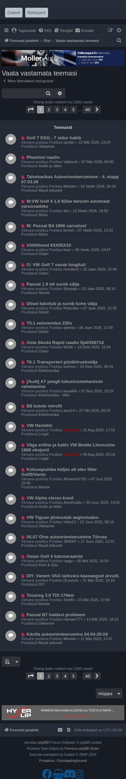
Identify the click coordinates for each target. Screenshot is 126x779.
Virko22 (70, 522)
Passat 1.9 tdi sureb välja (53, 284)
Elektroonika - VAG (54, 395)
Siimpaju (71, 289)
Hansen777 (73, 619)
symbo (69, 142)
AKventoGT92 (75, 479)
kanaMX (70, 391)
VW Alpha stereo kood (50, 497)
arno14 (69, 410)
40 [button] (87, 109)
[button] (30, 109)
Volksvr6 (71, 162)
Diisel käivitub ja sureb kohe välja (62, 303)
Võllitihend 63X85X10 (49, 245)
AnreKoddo (73, 502)
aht (66, 211)
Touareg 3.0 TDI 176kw (50, 595)
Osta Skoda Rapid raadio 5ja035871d (65, 342)
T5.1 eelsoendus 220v (49, 323)
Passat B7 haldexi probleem (56, 614)
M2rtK (68, 347)
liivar (67, 250)
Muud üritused (50, 190)
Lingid (43, 434)
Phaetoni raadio (43, 157)
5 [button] (73, 109)
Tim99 (69, 600)
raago (68, 561)
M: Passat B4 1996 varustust (56, 225)
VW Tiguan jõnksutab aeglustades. (63, 517)
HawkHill (71, 430)
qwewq (69, 328)
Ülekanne (46, 146)
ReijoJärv (71, 308)
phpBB (43, 742)
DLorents (71, 580)
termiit (69, 230)
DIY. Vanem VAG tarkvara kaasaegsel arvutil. (73, 575)
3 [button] (57, 109)
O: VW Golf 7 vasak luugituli (56, 264)
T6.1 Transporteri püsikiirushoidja (62, 361)
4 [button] (65, 109)
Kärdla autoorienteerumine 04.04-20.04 (67, 634)
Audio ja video (50, 166)
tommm (70, 366)
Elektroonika (49, 371)
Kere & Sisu (48, 565)
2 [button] (48, 109)
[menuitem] (23, 31)
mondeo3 (71, 269)
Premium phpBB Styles (82, 748)
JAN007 (70, 541)
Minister (70, 186)
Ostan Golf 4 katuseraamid (55, 556)
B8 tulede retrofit (44, 405)
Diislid (43, 312)
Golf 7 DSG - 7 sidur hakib (54, 137)
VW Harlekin (39, 425)
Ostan (43, 254)
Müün (43, 215)
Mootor (44, 293)
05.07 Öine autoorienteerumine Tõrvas (67, 536)
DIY (42, 584)
